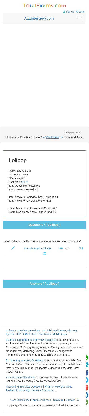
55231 (24, 181)
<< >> (53, 137)
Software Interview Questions (23, 330)
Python (10, 334)
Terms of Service (41, 399)
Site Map (58, 399)
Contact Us (72, 399)
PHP (17, 334)
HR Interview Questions (58, 386)
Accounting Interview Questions (24, 386)
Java (34, 334)
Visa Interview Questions (20, 377)
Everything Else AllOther (38, 248)
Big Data (72, 330)
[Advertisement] (44, 71)
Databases (45, 334)
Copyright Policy (19, 399)
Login (79, 11)
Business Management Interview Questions (31, 339)
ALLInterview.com (39, 18)
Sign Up (68, 11)
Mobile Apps (60, 334)
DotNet (26, 334)
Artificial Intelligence (54, 330)
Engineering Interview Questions (25, 360)
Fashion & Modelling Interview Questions (29, 390)
